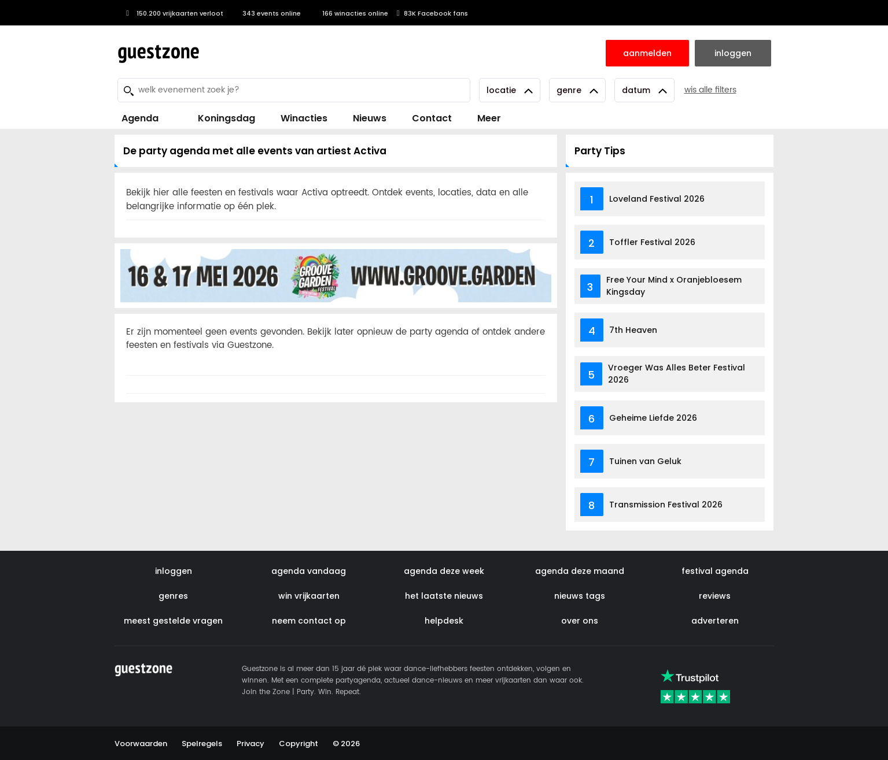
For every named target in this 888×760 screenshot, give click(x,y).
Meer (489, 118)
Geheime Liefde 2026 (653, 418)
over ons (579, 620)
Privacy (250, 743)
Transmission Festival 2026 (666, 504)
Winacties (304, 118)
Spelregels (202, 743)
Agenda (140, 118)
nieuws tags (579, 596)
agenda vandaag (308, 571)
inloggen (173, 571)
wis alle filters (710, 90)
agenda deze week (444, 571)
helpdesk (444, 620)
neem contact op (309, 620)
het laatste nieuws (444, 596)
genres (173, 596)
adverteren (715, 620)
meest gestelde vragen (173, 620)
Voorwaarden (141, 743)
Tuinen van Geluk (645, 461)
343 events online (266, 13)
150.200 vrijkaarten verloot (173, 13)
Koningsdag (219, 118)
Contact (432, 118)
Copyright (298, 743)
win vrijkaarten (309, 596)
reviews (715, 596)
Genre (577, 90)
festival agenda (715, 571)
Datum (644, 90)
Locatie (510, 90)
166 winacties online (348, 13)
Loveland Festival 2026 (657, 199)
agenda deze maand (579, 571)
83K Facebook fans (432, 13)
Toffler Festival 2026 (652, 242)
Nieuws (369, 118)
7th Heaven (633, 330)
